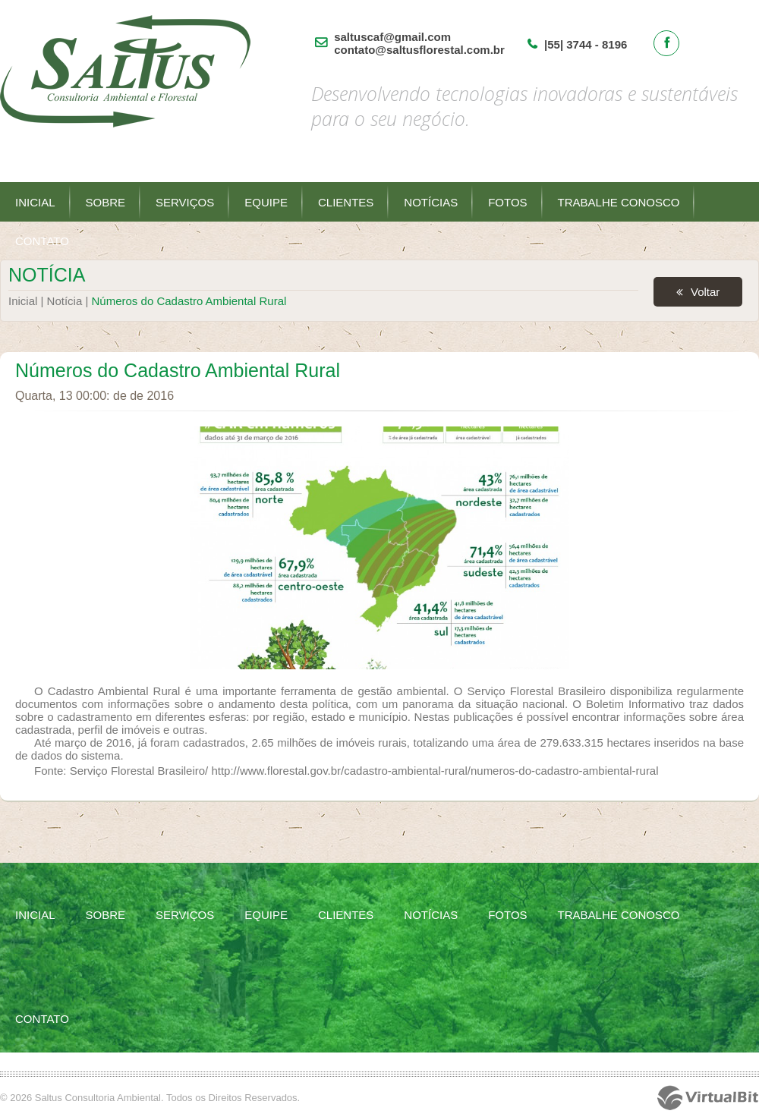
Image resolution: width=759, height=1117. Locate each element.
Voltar (705, 291)
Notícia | (69, 300)
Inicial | (27, 300)
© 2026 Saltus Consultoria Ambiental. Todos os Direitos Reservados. (150, 1097)
